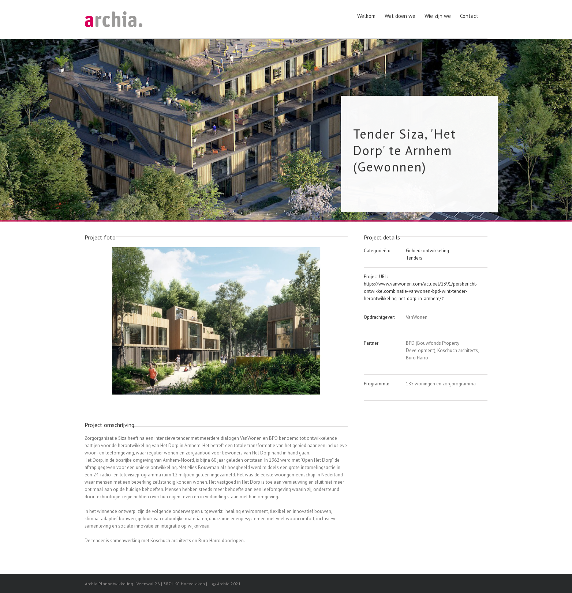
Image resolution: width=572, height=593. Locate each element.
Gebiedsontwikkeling (427, 251)
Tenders (414, 258)
